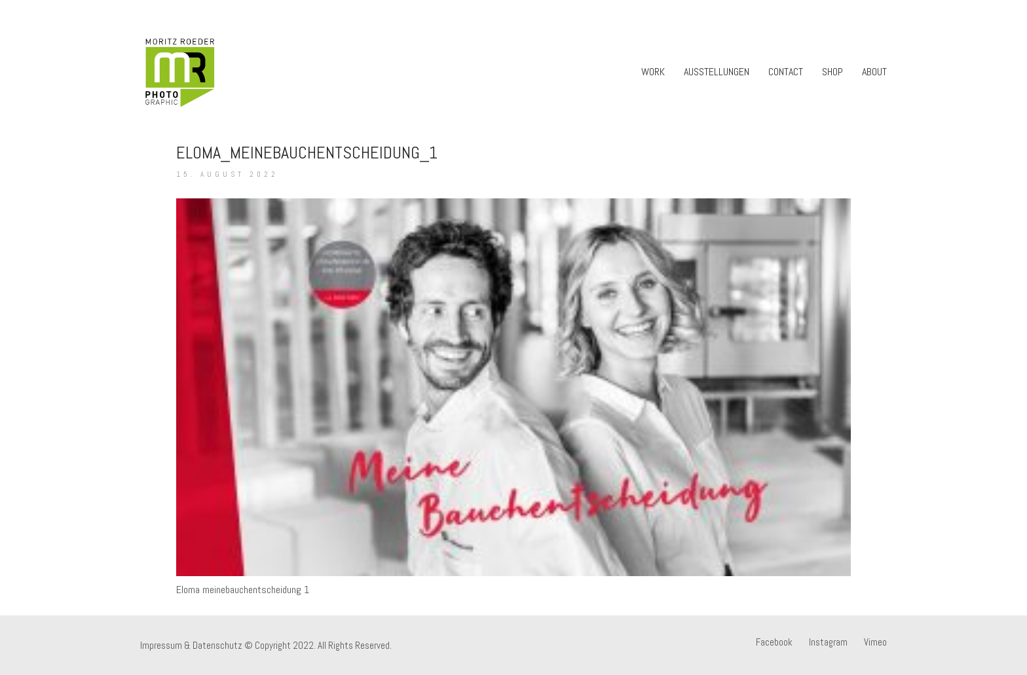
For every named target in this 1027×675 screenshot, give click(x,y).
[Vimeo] (875, 642)
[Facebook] (774, 642)
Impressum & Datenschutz (191, 645)
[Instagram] (828, 642)
